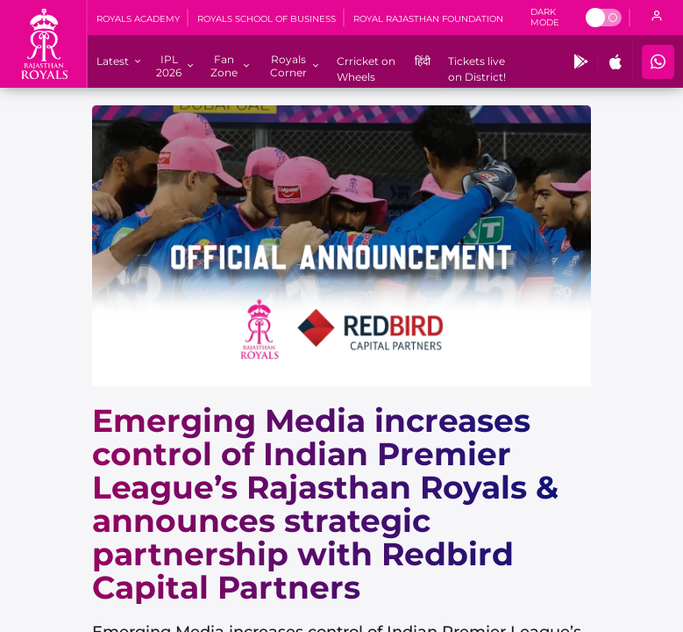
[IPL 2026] (168, 66)
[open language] (656, 17)
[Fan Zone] (223, 66)
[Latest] (112, 61)
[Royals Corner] (288, 66)
